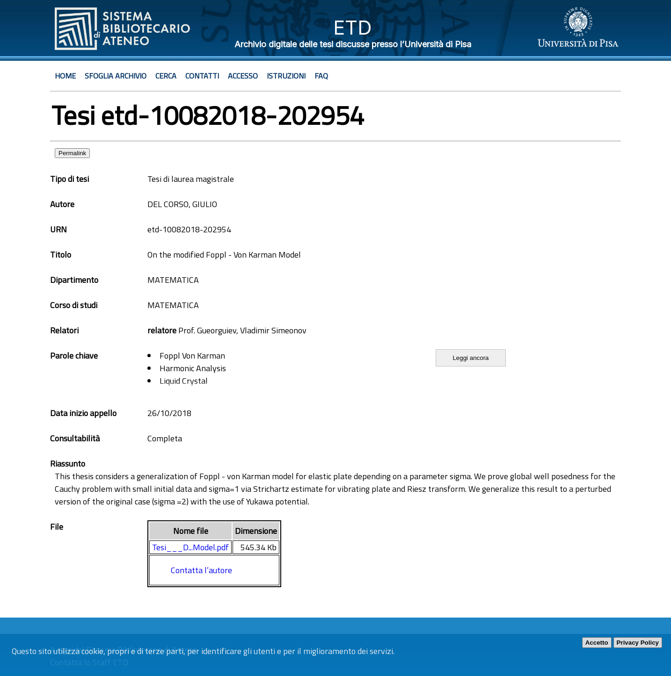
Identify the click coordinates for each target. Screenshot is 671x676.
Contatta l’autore (201, 570)
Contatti (202, 75)
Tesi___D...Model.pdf (190, 547)
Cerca (165, 75)
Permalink (72, 153)
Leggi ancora (470, 357)
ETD (352, 27)
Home (65, 75)
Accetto (596, 642)
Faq (321, 75)
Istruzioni (286, 75)
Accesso (243, 75)
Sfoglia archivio (115, 75)
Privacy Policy (638, 642)
